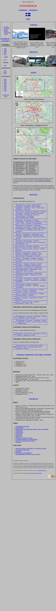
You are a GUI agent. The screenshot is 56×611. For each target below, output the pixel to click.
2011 (5, 73)
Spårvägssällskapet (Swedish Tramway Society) (28, 454)
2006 (5, 72)
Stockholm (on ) (24, 452)
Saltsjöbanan (19, 435)
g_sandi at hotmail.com (41, 470)
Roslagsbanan (19, 433)
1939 (5, 48)
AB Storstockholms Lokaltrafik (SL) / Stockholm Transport (31, 448)
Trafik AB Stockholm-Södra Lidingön (25, 441)
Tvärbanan (18, 442)
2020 (5, 60)
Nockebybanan (19, 432)
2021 (5, 90)
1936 (5, 79)
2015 (5, 54)
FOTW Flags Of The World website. (34, 473)
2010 (5, 88)
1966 (5, 83)
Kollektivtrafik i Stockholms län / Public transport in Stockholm (32, 429)
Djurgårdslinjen (20, 427)
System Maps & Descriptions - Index (7, 32)
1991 (5, 70)
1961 (5, 50)
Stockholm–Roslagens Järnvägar (24, 438)
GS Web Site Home (5, 95)
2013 (5, 89)
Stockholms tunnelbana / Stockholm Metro (27, 439)
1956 (5, 82)
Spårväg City (19, 436)
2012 (5, 53)
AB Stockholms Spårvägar (22, 426)
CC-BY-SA (25, 181)
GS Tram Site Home (6, 27)
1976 (5, 85)
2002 (5, 86)
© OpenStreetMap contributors (43, 180)
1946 (5, 80)
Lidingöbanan (19, 430)
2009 (5, 51)
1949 (5, 65)
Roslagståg (18, 451)
